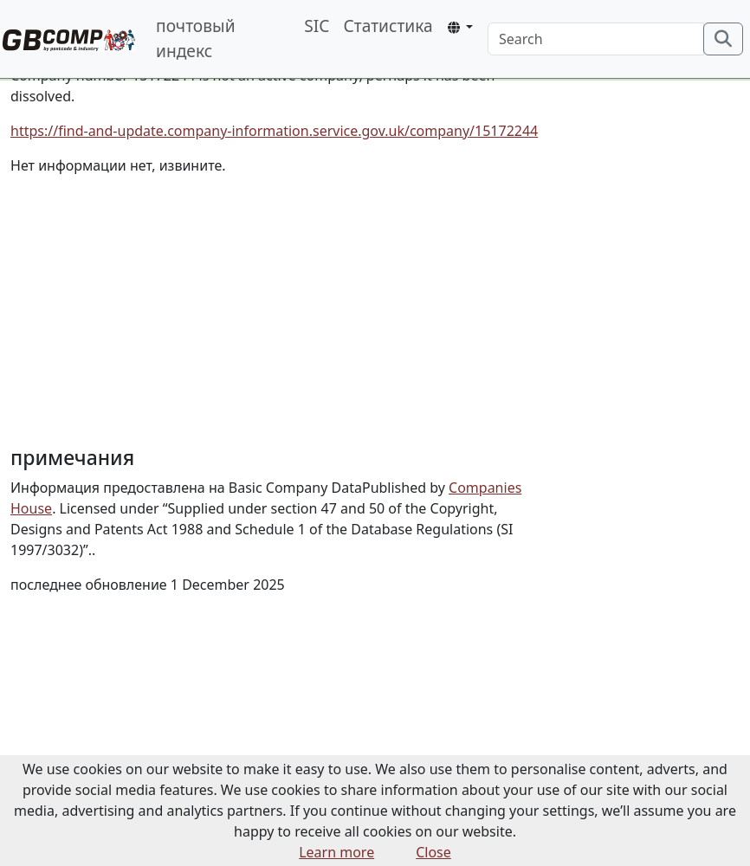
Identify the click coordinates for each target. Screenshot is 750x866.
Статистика (387, 25)
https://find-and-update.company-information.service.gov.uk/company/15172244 (274, 130)
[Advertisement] (281, 311)
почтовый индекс (196, 38)
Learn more (336, 852)
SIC (316, 25)
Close (433, 852)
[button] (460, 27)
